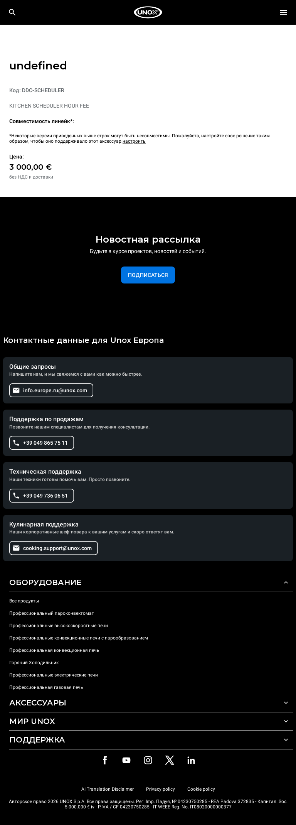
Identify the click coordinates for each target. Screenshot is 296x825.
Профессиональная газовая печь (46, 687)
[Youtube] (126, 760)
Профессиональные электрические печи (53, 675)
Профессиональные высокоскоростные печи (58, 625)
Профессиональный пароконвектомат (51, 613)
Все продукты (24, 601)
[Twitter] (169, 760)
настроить (134, 141)
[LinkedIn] (191, 760)
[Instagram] (148, 760)
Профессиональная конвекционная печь (54, 650)
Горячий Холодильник (34, 662)
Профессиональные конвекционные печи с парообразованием (78, 638)
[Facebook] (105, 760)
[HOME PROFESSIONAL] (148, 12)
